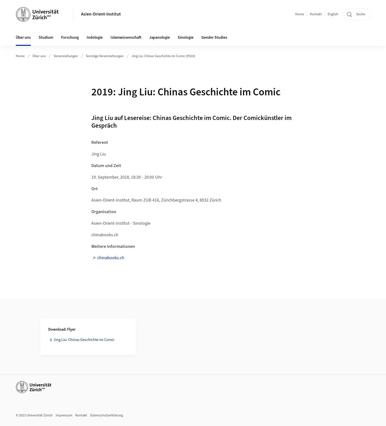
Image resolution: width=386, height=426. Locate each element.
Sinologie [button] (185, 37)
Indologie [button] (95, 37)
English (333, 14)
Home (299, 14)
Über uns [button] (23, 37)
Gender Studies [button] (214, 37)
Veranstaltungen (66, 56)
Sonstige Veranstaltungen (105, 56)
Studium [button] (46, 37)
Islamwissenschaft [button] (126, 37)
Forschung (70, 37)
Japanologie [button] (159, 37)
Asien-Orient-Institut (101, 14)
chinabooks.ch (110, 258)
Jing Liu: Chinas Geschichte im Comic (83, 339)
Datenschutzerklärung (106, 415)
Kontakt (316, 14)
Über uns (39, 56)
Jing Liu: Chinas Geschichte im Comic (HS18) (163, 56)
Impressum (64, 415)
